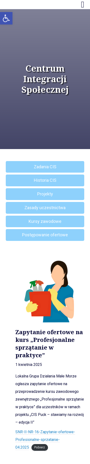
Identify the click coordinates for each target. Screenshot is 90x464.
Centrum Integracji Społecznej (45, 79)
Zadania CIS (45, 166)
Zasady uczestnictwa (45, 207)
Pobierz (39, 447)
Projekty (45, 193)
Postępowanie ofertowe (45, 234)
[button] (6, 18)
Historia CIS (45, 180)
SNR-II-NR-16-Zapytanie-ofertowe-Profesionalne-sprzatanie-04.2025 (45, 440)
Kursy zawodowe (45, 221)
